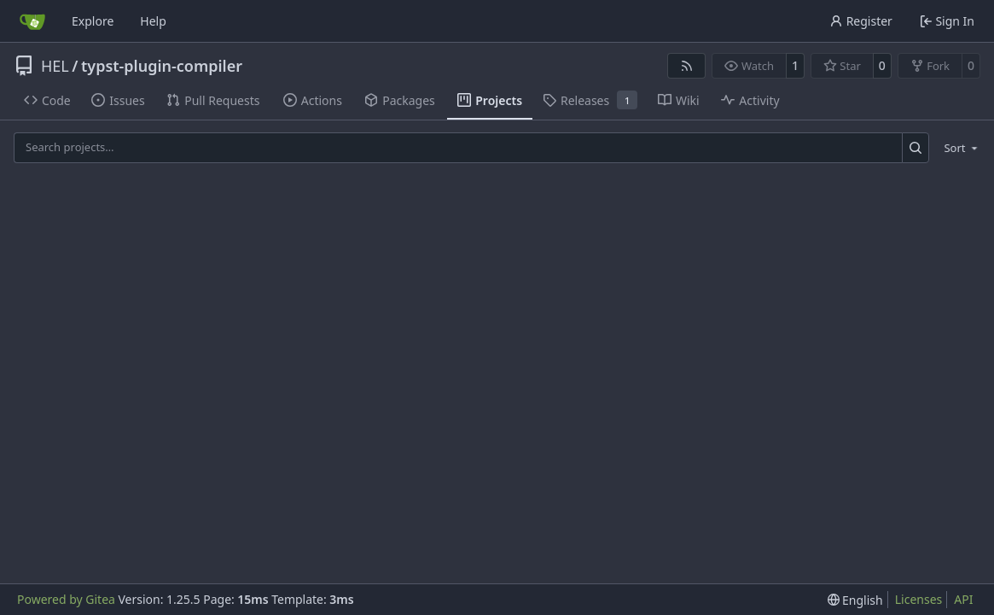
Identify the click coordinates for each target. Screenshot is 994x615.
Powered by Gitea (66, 599)
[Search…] (916, 147)
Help (153, 21)
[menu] (957, 148)
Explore (92, 21)
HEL (55, 65)
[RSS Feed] (686, 66)
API (963, 599)
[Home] (32, 21)
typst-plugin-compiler (161, 65)
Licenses (919, 599)
